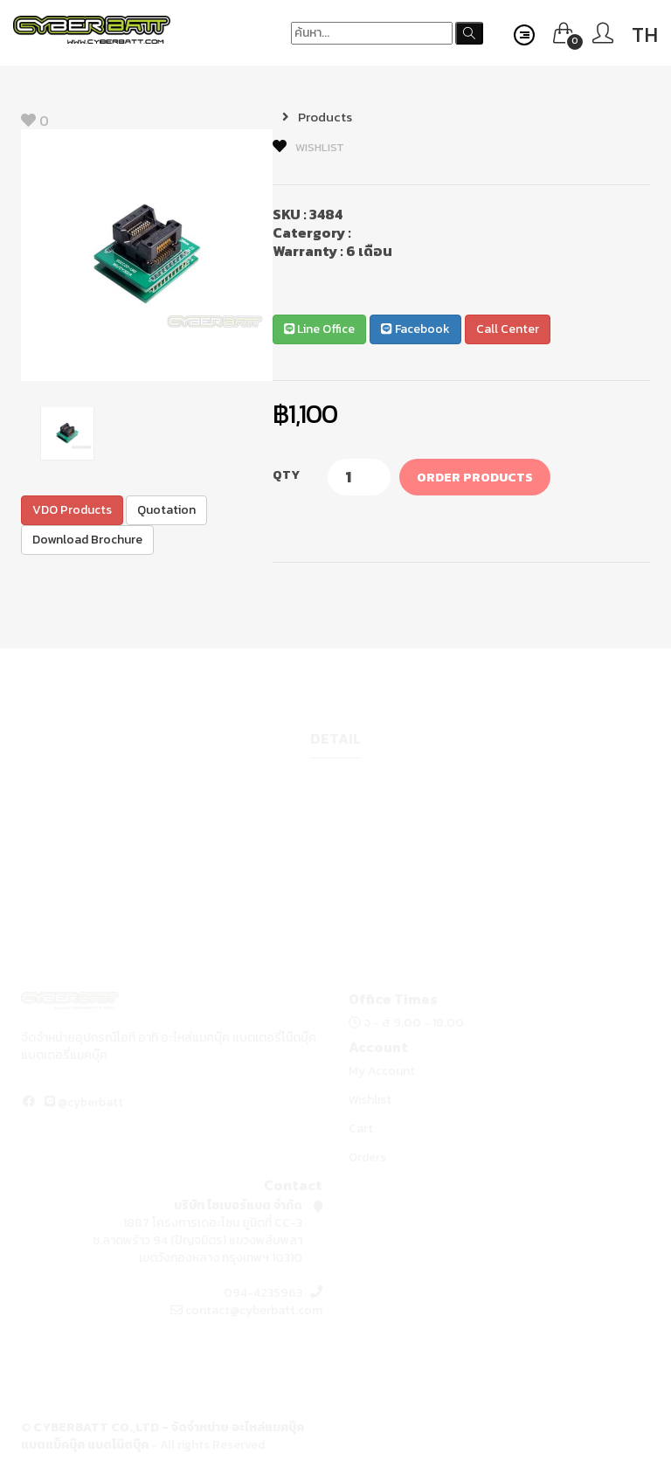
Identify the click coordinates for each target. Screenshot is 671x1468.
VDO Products (72, 510)
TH (645, 34)
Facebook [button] (415, 329)
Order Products (475, 477)
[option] (147, 255)
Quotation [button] (166, 510)
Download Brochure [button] (87, 539)
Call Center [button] (507, 329)
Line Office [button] (319, 329)
